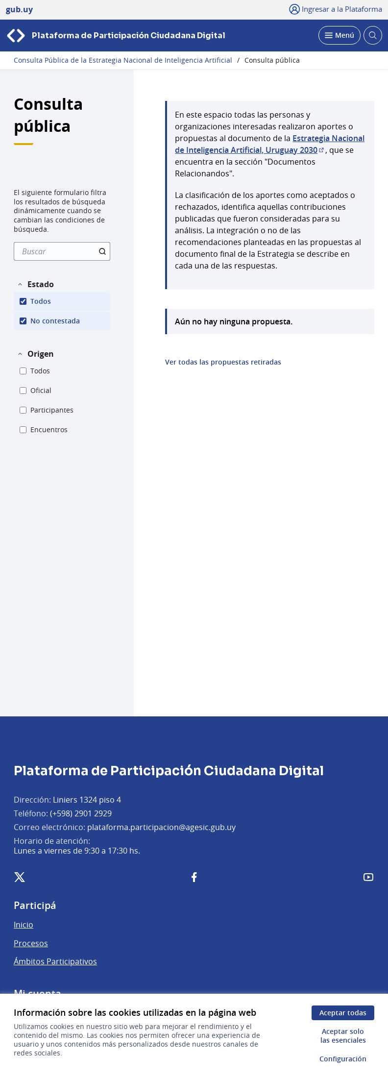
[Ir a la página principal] (115, 35)
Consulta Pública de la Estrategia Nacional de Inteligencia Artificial (123, 60)
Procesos (31, 943)
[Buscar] (62, 251)
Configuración (342, 1058)
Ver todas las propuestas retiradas (223, 362)
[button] (35, 284)
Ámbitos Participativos (55, 961)
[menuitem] (62, 251)
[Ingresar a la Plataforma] (336, 9)
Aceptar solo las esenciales (343, 1036)
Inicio (23, 924)
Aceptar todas (342, 1012)
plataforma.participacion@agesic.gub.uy (161, 827)
